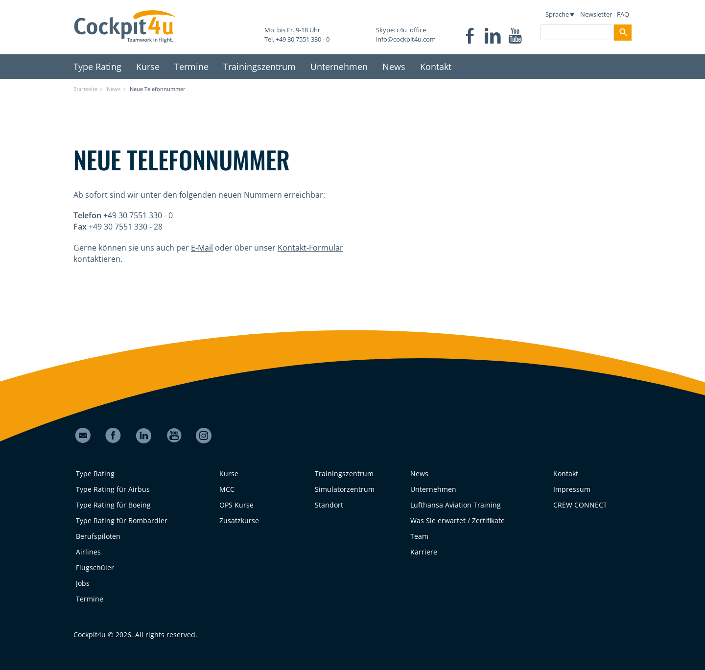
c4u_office (411, 29)
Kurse (148, 66)
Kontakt (435, 66)
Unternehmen (339, 66)
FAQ (623, 14)
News (393, 66)
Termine (191, 66)
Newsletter (596, 14)
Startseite (85, 88)
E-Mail (202, 247)
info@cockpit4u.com (406, 39)
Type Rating (97, 66)
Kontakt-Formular (310, 247)
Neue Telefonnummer (158, 88)
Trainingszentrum (259, 66)
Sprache (559, 14)
